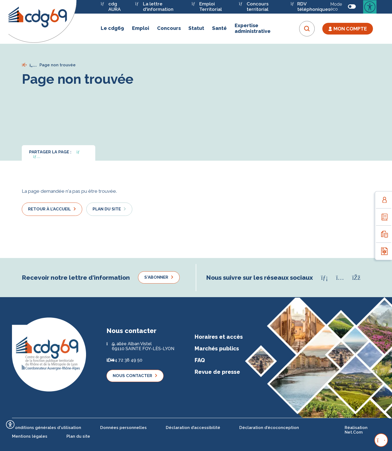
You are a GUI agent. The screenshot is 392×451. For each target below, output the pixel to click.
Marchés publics (217, 348)
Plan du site (107, 209)
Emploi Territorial (207, 6)
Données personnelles (123, 427)
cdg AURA (111, 6)
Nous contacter (132, 375)
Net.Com (354, 432)
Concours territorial (253, 6)
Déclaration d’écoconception (269, 427)
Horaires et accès (219, 337)
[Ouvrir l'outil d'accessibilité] (10, 424)
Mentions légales (29, 436)
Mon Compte (347, 29)
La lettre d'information (154, 6)
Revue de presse (217, 372)
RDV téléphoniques (310, 6)
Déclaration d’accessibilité (193, 427)
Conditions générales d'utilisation (46, 427)
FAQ (200, 360)
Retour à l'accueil (49, 209)
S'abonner (156, 277)
